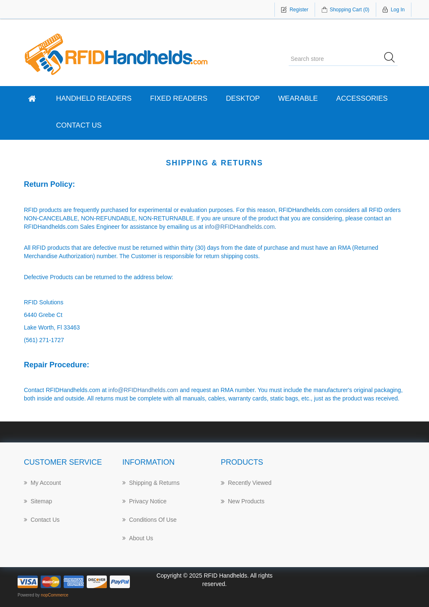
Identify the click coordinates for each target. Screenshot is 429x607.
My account (42, 482)
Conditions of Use (149, 519)
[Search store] (343, 59)
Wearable (298, 98)
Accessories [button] (362, 98)
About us (137, 538)
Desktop (243, 98)
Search (392, 59)
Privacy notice (144, 501)
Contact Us (79, 125)
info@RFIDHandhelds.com (240, 226)
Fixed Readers (178, 98)
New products (242, 501)
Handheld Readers (94, 98)
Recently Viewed (246, 483)
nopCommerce (55, 595)
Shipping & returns (151, 482)
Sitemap (38, 501)
